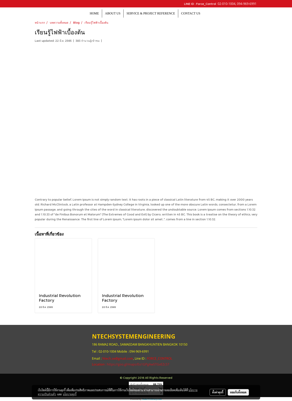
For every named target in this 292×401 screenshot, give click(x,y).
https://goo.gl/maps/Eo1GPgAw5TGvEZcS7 (138, 364)
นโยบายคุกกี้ (70, 394)
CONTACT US (190, 13)
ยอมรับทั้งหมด (238, 392)
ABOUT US (112, 13)
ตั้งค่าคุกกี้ (217, 392)
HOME (94, 13)
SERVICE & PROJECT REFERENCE (150, 13)
